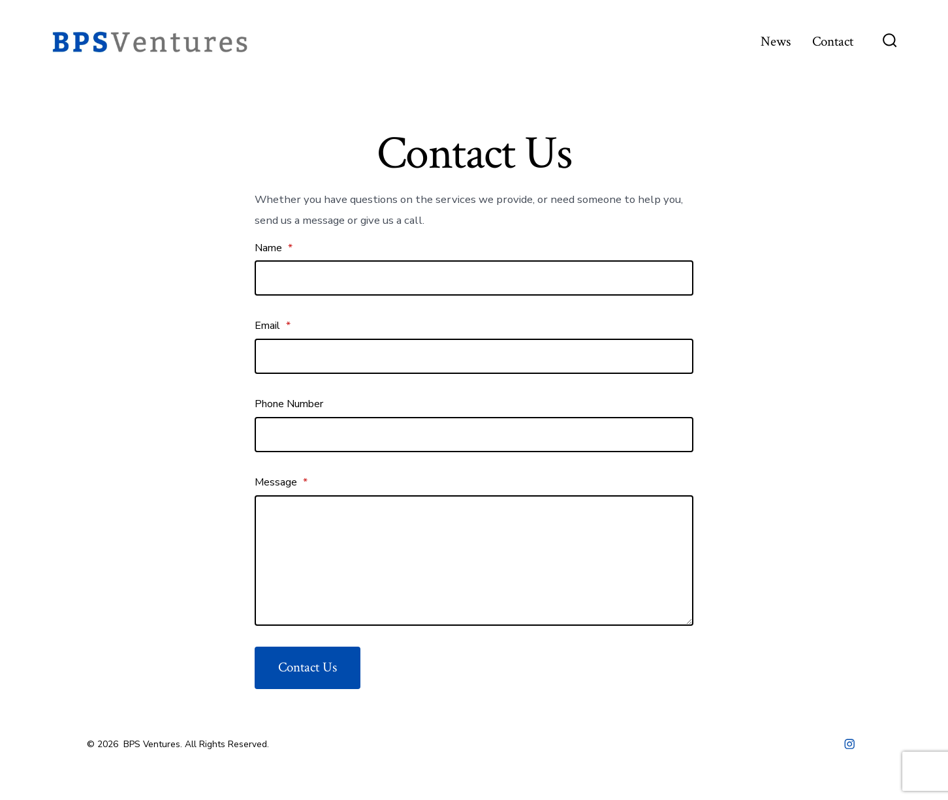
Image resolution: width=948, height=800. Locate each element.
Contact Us (307, 667)
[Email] (474, 356)
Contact (832, 41)
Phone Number (289, 404)
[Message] (474, 560)
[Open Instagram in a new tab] (849, 744)
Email (273, 325)
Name (273, 248)
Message (281, 482)
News (776, 41)
